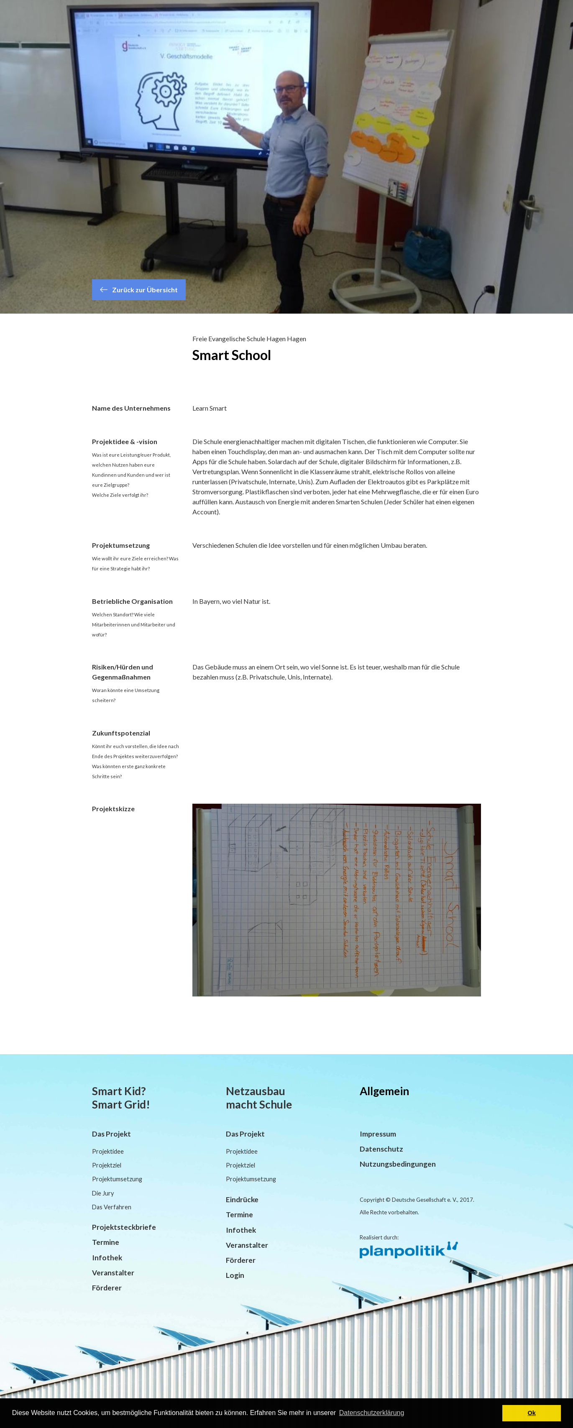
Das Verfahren (111, 1207)
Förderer (107, 1287)
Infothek (107, 1257)
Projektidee (108, 1151)
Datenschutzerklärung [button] (371, 1412)
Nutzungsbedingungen (398, 1164)
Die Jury (103, 1193)
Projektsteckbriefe (124, 1227)
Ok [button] (532, 1413)
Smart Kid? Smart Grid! (121, 1097)
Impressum (378, 1133)
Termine (105, 1242)
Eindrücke (242, 1199)
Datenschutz (381, 1148)
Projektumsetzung (117, 1179)
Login (235, 1275)
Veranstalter (113, 1272)
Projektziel (106, 1165)
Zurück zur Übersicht (139, 290)
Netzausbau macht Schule (259, 1097)
